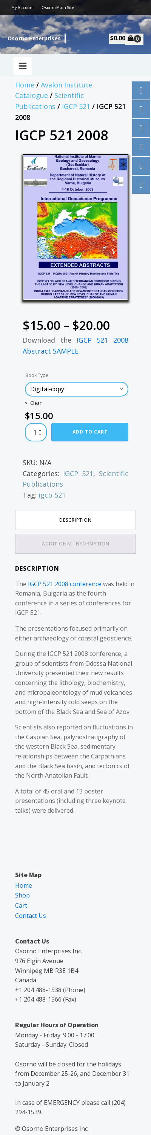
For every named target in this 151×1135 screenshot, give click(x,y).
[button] (115, 167)
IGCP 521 (76, 106)
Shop (22, 895)
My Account (22, 7)
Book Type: (37, 375)
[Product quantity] (36, 432)
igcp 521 (52, 494)
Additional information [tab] (75, 544)
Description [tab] (75, 520)
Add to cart (90, 432)
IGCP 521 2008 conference (65, 584)
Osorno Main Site (58, 7)
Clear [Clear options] (36, 403)
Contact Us (30, 915)
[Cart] (134, 39)
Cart (21, 905)
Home (24, 84)
